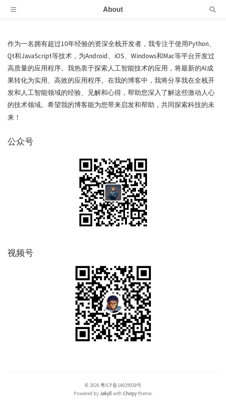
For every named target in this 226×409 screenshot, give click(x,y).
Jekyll (106, 393)
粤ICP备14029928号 (120, 385)
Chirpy (130, 393)
